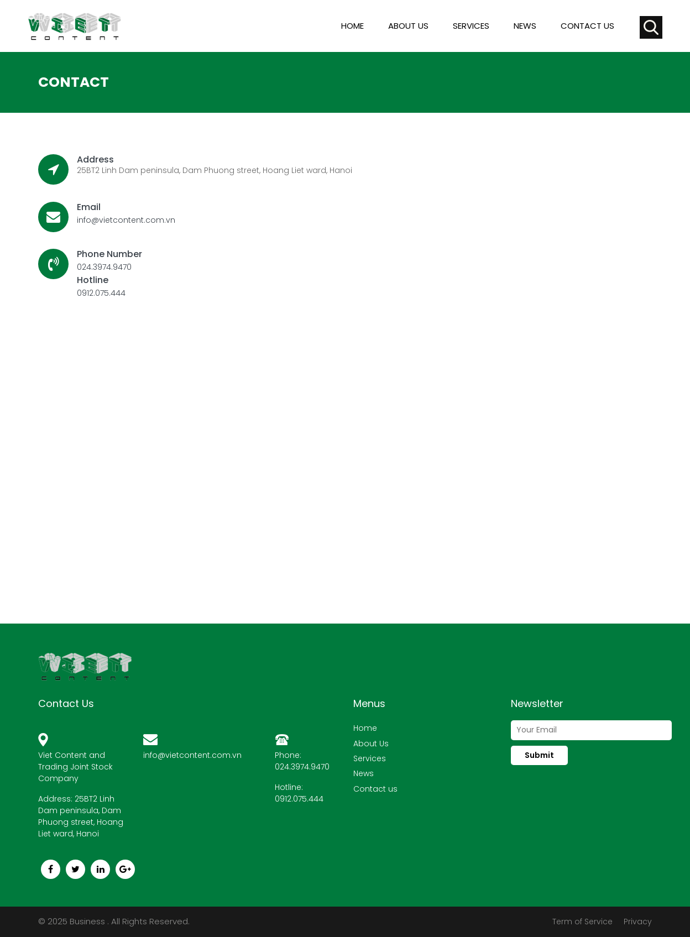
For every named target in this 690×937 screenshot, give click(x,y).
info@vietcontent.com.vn (126, 220)
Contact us (587, 26)
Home (352, 26)
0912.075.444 (101, 293)
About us (408, 26)
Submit (539, 755)
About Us (371, 743)
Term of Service (582, 921)
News (525, 26)
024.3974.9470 (104, 267)
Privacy (638, 921)
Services (471, 26)
